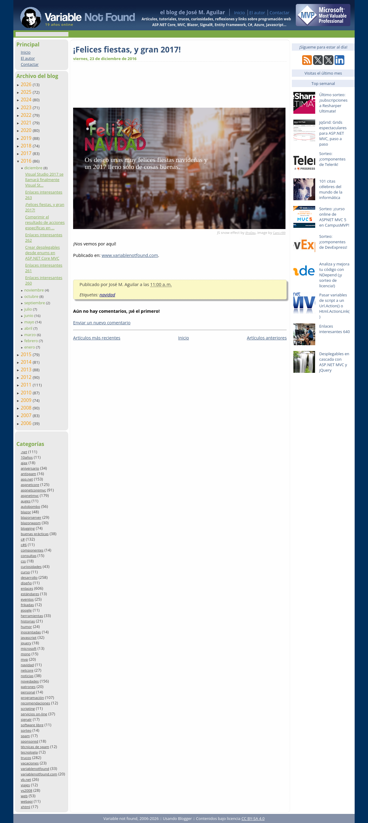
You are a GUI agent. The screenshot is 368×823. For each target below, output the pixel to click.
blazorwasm (31, 523)
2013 (27, 369)
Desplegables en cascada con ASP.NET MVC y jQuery (334, 362)
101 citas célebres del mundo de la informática (330, 189)
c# (23, 539)
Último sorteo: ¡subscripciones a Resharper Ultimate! (333, 103)
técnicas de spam (35, 746)
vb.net (26, 779)
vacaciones (30, 763)
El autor (257, 12)
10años (27, 457)
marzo (30, 334)
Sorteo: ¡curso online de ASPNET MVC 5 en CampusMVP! (334, 217)
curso (25, 572)
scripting (28, 708)
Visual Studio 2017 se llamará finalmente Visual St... (44, 179)
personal (28, 692)
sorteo (26, 730)
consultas (28, 555)
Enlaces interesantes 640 (334, 328)
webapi (26, 801)
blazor (26, 512)
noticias (27, 675)
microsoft (28, 648)
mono (25, 654)
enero (30, 347)
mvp (24, 659)
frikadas (27, 604)
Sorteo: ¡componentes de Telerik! (332, 159)
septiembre (35, 302)
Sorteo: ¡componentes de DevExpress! (333, 242)
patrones (28, 686)
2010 (27, 392)
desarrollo (29, 577)
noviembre (34, 290)
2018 (27, 145)
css (23, 561)
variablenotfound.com (39, 774)
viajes (25, 785)
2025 (27, 92)
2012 (27, 377)
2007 (27, 415)
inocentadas (31, 632)
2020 (27, 130)
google (26, 610)
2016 (27, 160)
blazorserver (31, 517)
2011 (27, 384)
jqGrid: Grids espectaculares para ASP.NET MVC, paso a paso (332, 133)
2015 (27, 354)
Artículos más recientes (96, 338)
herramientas (32, 615)
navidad (27, 665)
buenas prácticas (35, 533)
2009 (27, 400)
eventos (27, 599)
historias (28, 621)
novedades (30, 681)
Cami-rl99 (279, 233)
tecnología (29, 752)
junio (29, 315)
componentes (32, 550)
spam (25, 736)
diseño (26, 583)
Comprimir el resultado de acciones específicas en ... (45, 222)
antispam (28, 473)
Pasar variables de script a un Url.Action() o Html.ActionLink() (334, 305)
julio (28, 309)
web (24, 796)
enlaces (27, 588)
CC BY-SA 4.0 (253, 818)
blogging (28, 528)
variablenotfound (35, 768)
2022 (27, 115)
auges (25, 501)
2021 (27, 122)
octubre (31, 296)
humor (26, 626)
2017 (27, 153)
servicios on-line (34, 714)
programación (32, 697)
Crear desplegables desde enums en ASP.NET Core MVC (42, 253)
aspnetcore (30, 484)
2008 (27, 407)
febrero (31, 340)
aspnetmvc (30, 495)
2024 (27, 99)
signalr (26, 719)
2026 (27, 84)
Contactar (279, 12)
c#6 (24, 544)
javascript (28, 637)
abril (28, 328)
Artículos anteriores (267, 338)
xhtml (25, 806)
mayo (29, 322)
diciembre (33, 167)
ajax (24, 462)
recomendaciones (35, 703)
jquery (26, 643)
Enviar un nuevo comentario (101, 322)
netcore (27, 670)
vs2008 (26, 790)
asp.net (27, 479)
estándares (30, 594)
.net (24, 452)
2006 (27, 423)
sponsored (29, 741)
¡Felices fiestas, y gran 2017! (127, 49)
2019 (27, 138)
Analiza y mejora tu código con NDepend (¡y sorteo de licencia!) (334, 274)
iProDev (250, 233)
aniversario (30, 468)
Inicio (239, 12)
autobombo (30, 506)
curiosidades (31, 566)
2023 (27, 107)
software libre (32, 725)
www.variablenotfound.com (130, 255)
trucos (26, 757)
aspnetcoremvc (33, 490)
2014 (27, 362)
